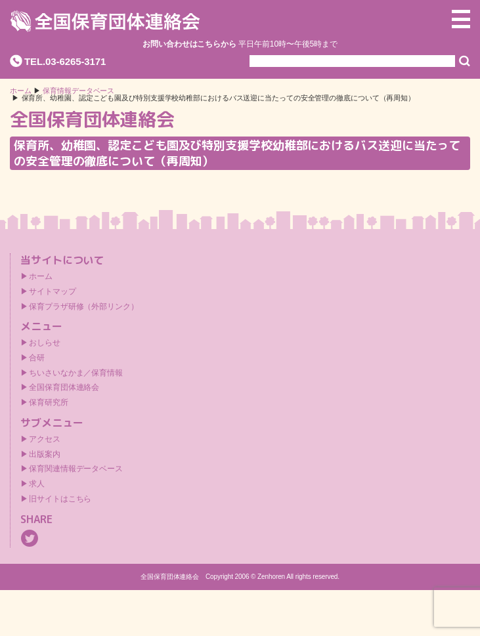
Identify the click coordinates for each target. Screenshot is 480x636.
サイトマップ (52, 291)
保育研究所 (48, 402)
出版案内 (44, 454)
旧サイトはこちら (60, 498)
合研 (37, 357)
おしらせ (44, 342)
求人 (37, 483)
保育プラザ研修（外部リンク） (84, 306)
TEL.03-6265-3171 (65, 61)
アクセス (44, 439)
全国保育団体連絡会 (64, 387)
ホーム (21, 91)
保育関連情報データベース (76, 468)
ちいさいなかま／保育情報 (76, 372)
